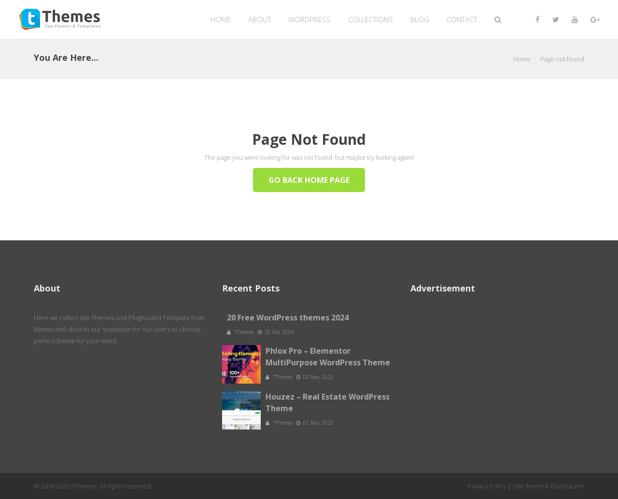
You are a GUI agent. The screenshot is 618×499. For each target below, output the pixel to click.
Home (221, 19)
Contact (462, 19)
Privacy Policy (487, 486)
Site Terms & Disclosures (548, 486)
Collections (370, 19)
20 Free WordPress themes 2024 (288, 317)
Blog (419, 19)
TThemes (245, 332)
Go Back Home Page (309, 180)
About (259, 19)
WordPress (309, 19)
